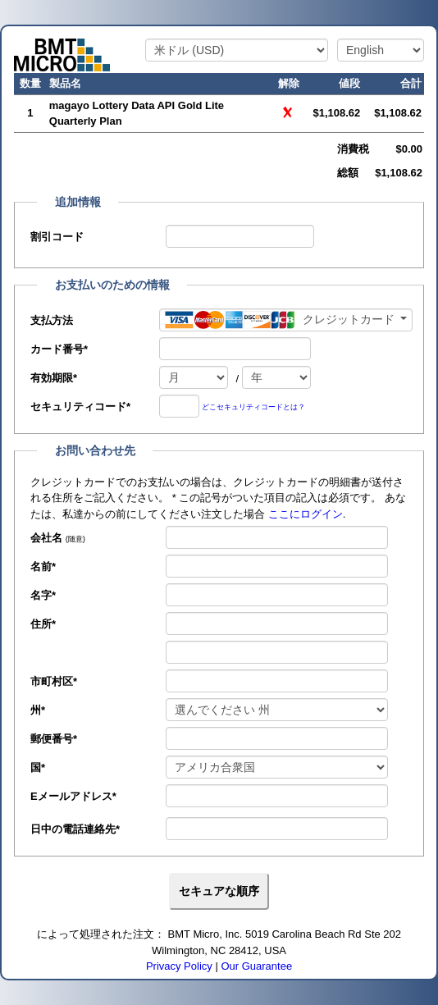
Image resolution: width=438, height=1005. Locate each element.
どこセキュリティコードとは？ (253, 406)
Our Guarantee (256, 966)
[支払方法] (286, 319)
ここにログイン (305, 514)
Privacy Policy (179, 966)
